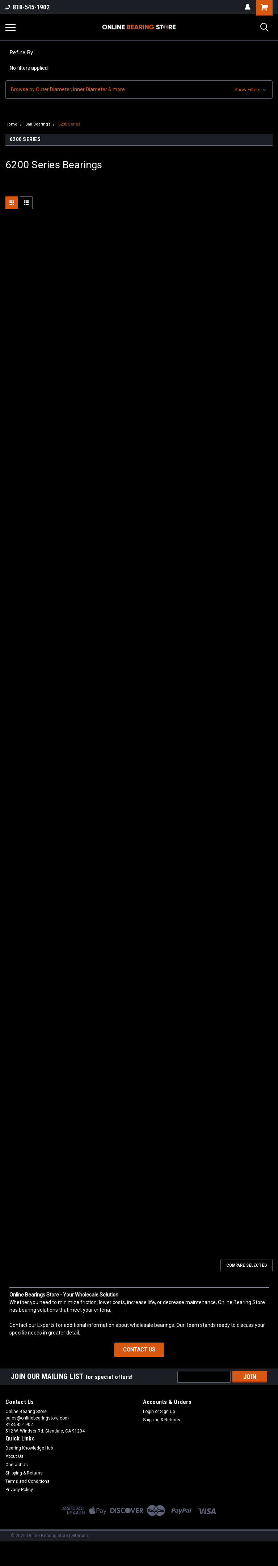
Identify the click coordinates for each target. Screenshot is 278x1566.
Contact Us (16, 1464)
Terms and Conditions (27, 1481)
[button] (139, 89)
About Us (14, 1456)
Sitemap (79, 1535)
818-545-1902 (27, 7)
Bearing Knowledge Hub (29, 1448)
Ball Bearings (37, 124)
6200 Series (69, 124)
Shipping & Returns (161, 1419)
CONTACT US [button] (139, 1349)
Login (148, 1411)
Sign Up (167, 1411)
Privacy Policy (19, 1489)
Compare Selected (246, 1265)
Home (11, 124)
